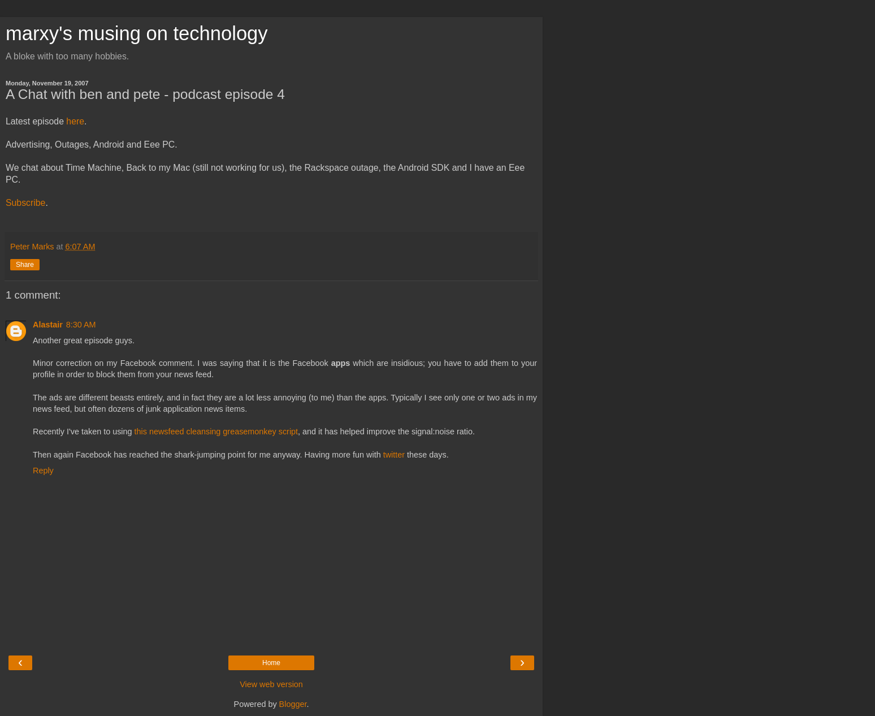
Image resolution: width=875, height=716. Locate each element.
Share (25, 265)
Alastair (48, 324)
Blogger (293, 704)
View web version (271, 684)
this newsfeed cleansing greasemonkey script (216, 431)
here (75, 121)
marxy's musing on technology (137, 33)
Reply (43, 470)
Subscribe (25, 203)
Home (271, 663)
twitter (394, 454)
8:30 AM (81, 324)
